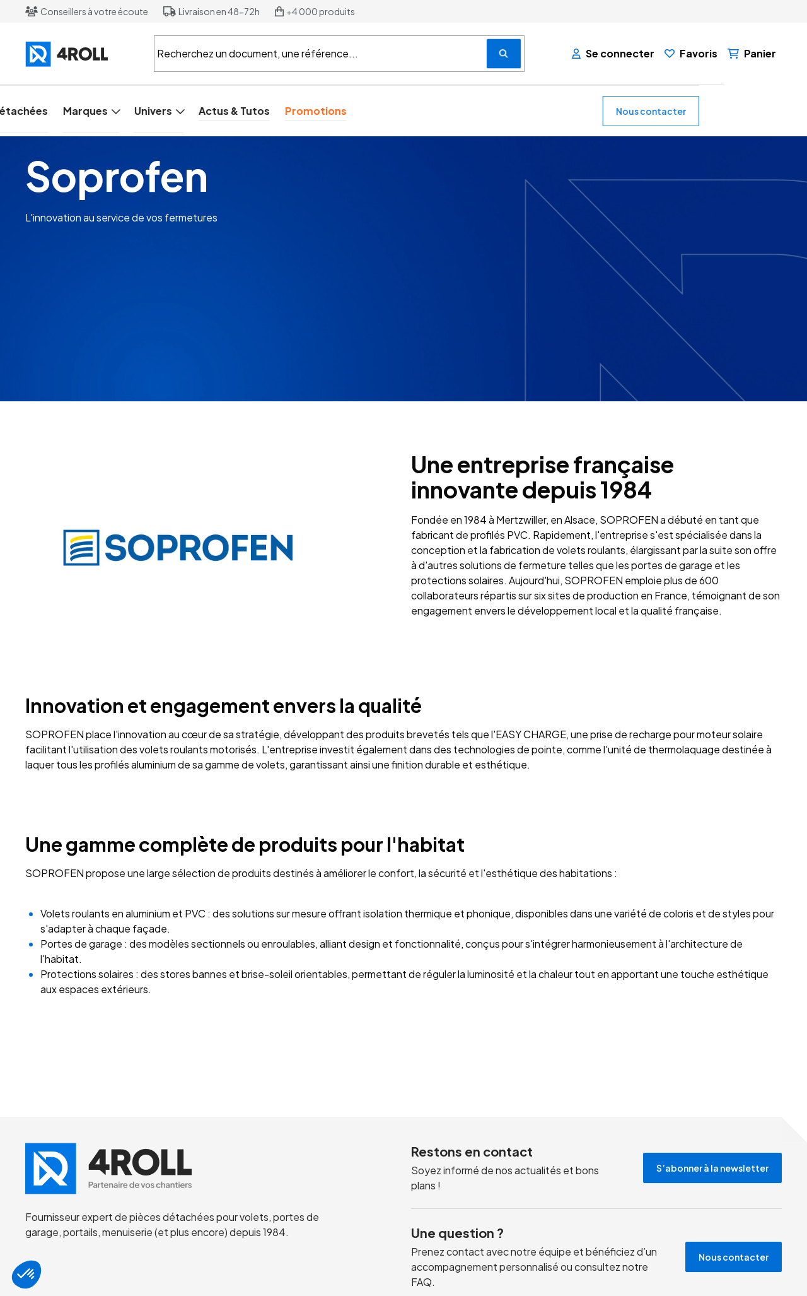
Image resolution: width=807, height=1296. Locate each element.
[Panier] (752, 53)
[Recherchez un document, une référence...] (503, 53)
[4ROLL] (82, 54)
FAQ (421, 1281)
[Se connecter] (613, 53)
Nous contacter (734, 110)
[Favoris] (691, 53)
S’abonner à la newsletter (712, 1167)
